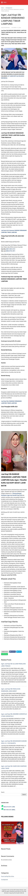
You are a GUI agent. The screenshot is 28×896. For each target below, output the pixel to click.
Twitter (19, 651)
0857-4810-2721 (11, 249)
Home (2, 7)
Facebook (12, 651)
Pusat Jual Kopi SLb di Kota (7, 876)
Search (2, 792)
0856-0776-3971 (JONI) (9, 806)
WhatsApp (4, 654)
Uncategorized (9, 7)
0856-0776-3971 (10, 251)
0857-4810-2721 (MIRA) (9, 809)
